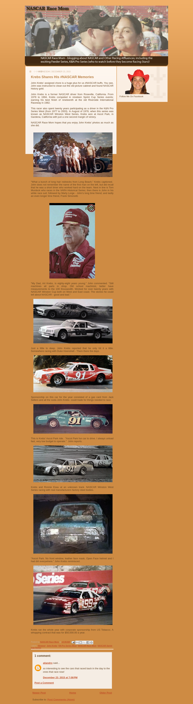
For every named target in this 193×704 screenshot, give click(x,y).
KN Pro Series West (67, 646)
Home (72, 692)
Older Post (106, 692)
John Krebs (52, 646)
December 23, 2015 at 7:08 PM (60, 677)
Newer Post (39, 692)
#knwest (41, 646)
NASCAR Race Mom (87, 646)
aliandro (48, 663)
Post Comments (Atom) (61, 699)
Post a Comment (44, 682)
